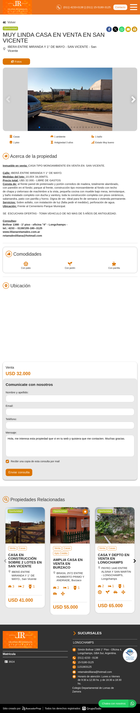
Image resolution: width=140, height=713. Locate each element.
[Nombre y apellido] (70, 398)
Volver (9, 22)
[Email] (70, 412)
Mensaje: (11, 432)
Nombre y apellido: (17, 392)
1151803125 (84, 666)
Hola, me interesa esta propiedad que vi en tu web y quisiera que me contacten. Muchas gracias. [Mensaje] (70, 446)
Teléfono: (11, 419)
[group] (70, 99)
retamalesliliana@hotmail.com (95, 671)
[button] (132, 99)
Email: (9, 405)
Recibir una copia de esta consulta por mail (33, 461)
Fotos (16, 61)
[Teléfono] (70, 425)
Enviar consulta (19, 472)
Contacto (120, 7)
